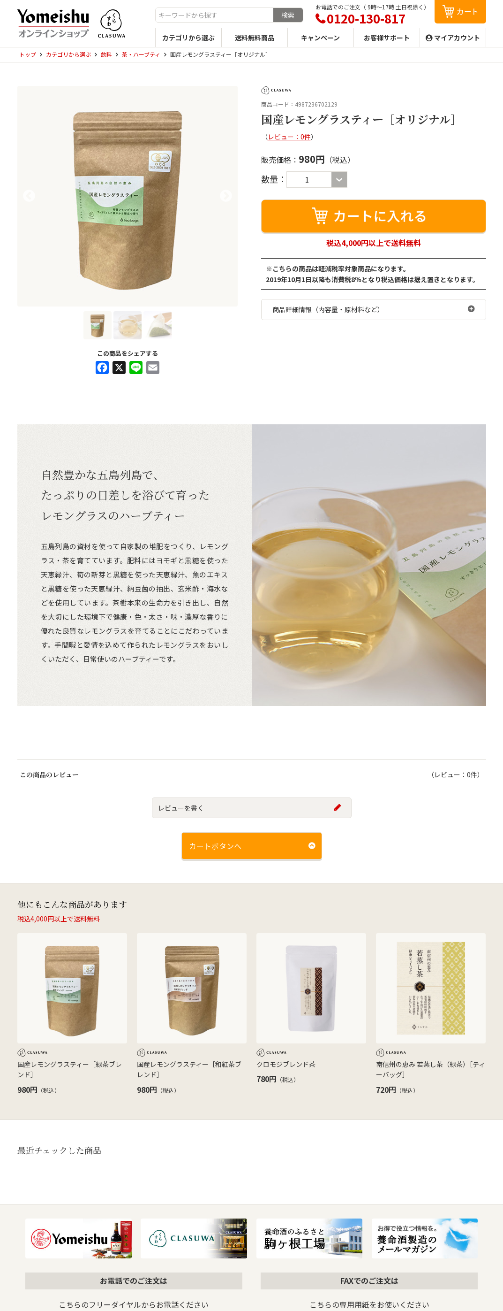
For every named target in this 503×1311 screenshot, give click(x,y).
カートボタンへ (215, 845)
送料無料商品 (254, 37)
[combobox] (214, 15)
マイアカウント (457, 37)
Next (226, 196)
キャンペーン (320, 37)
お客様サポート (387, 37)
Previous (29, 196)
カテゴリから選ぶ (188, 37)
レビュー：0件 (289, 136)
